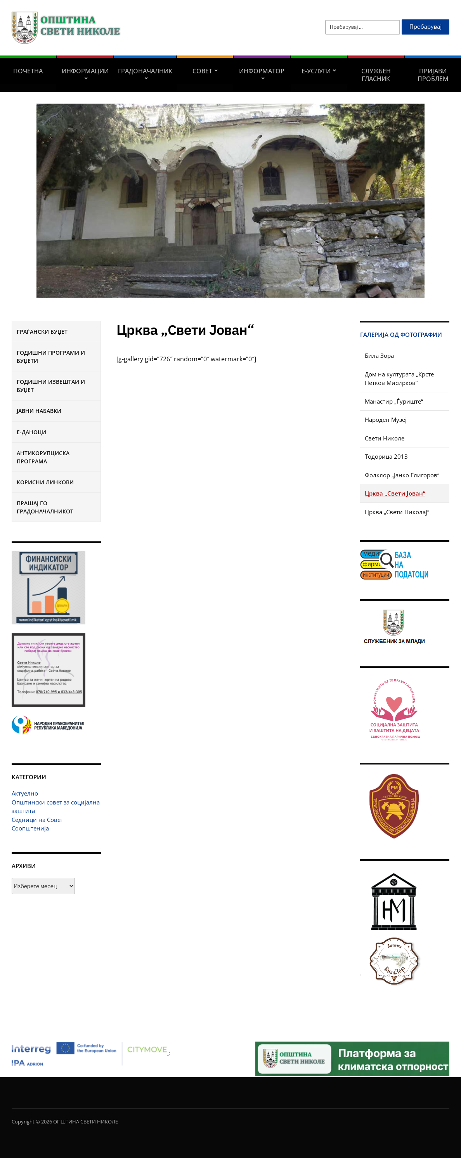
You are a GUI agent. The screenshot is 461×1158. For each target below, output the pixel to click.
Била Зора (379, 355)
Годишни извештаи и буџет (51, 386)
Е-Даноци (31, 432)
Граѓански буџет (42, 331)
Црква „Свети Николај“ (397, 512)
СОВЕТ (202, 71)
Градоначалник (145, 71)
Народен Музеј (386, 419)
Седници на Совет (37, 819)
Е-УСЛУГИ (316, 71)
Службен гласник (376, 75)
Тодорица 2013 (386, 456)
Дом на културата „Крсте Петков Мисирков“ (399, 378)
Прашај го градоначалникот (45, 507)
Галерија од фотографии (401, 334)
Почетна (28, 71)
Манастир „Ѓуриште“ (394, 401)
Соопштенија (30, 828)
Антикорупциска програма (43, 457)
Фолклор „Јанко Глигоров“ (402, 475)
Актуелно (25, 793)
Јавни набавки (39, 410)
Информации (85, 71)
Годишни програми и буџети (51, 356)
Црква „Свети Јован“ (395, 493)
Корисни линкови (45, 482)
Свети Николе (384, 438)
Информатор (261, 71)
